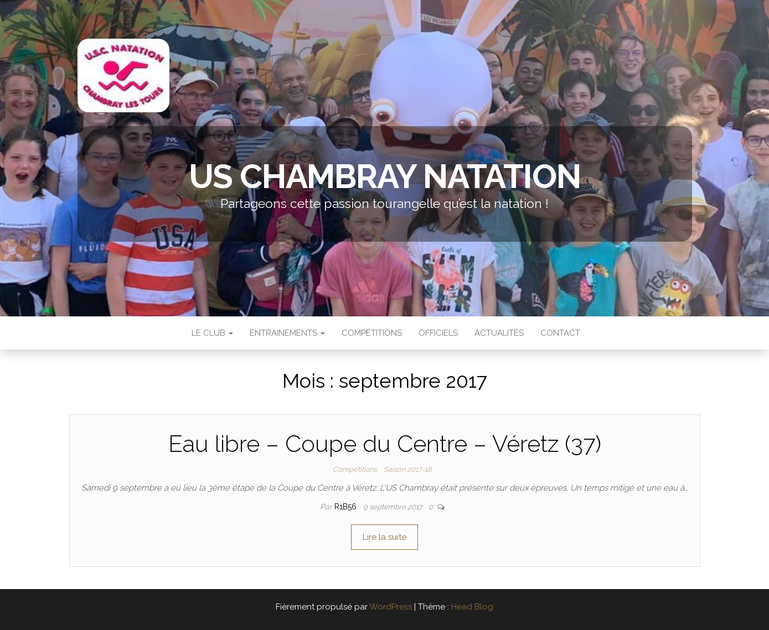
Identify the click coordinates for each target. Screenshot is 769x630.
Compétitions (372, 333)
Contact (560, 333)
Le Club (211, 333)
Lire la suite (384, 537)
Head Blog (472, 607)
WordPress (390, 607)
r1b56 (346, 506)
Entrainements (287, 333)
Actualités (499, 333)
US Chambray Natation (385, 176)
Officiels (438, 333)
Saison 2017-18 (408, 469)
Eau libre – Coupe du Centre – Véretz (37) (384, 443)
